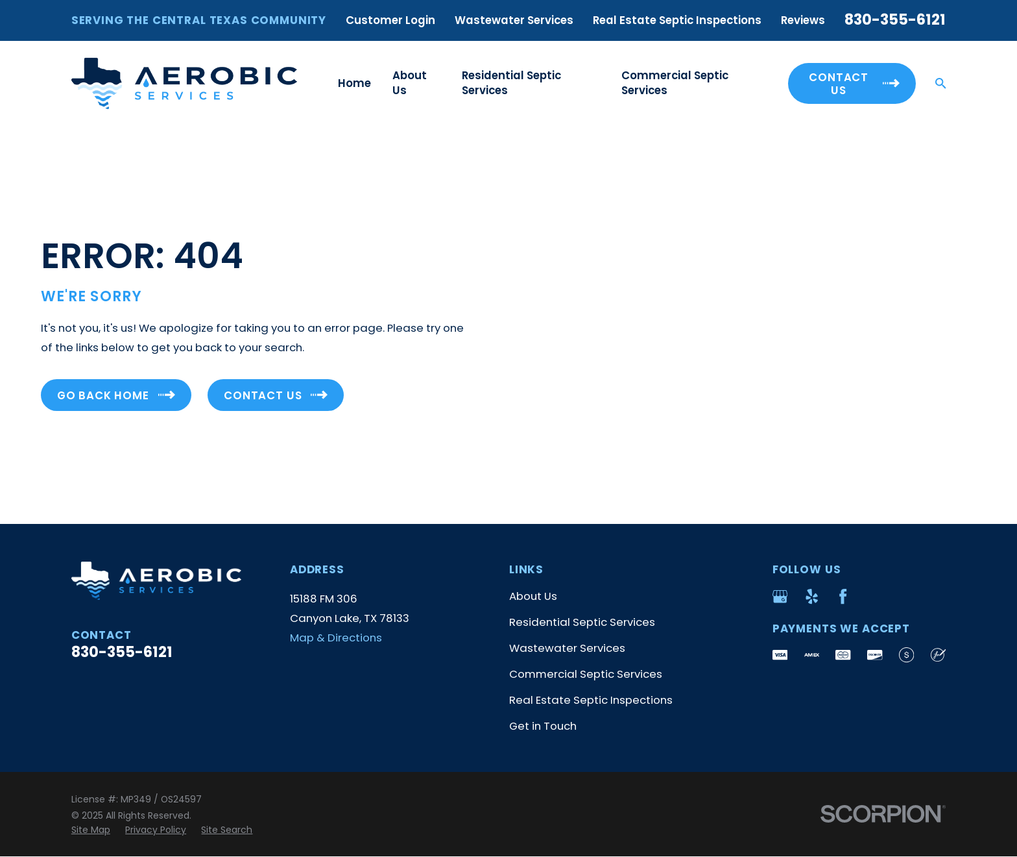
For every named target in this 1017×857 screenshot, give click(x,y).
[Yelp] (811, 596)
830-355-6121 (895, 20)
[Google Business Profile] (779, 596)
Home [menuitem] (354, 83)
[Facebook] (842, 596)
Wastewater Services (514, 20)
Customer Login (390, 20)
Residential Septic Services (582, 622)
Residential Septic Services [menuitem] (511, 83)
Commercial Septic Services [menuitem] (674, 83)
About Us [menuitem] (409, 83)
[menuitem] (90, 830)
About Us (533, 596)
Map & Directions (336, 637)
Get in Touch (543, 726)
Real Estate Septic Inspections (677, 20)
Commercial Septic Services (585, 674)
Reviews (803, 20)
